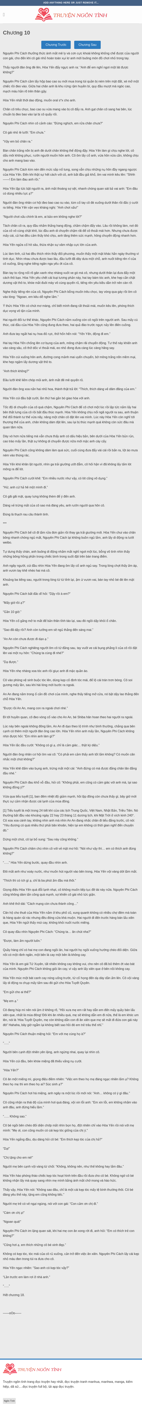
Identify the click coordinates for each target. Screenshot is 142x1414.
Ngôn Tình (9, 1401)
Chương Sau (87, 44)
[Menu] (5, 14)
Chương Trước (56, 44)
